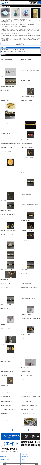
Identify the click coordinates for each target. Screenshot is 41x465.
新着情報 (24, 462)
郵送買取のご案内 (5, 459)
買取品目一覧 (25, 459)
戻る (20, 430)
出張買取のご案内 (25, 456)
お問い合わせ (4, 462)
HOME (2, 454)
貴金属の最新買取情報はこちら (20, 44)
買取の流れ (3, 456)
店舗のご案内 (25, 454)
